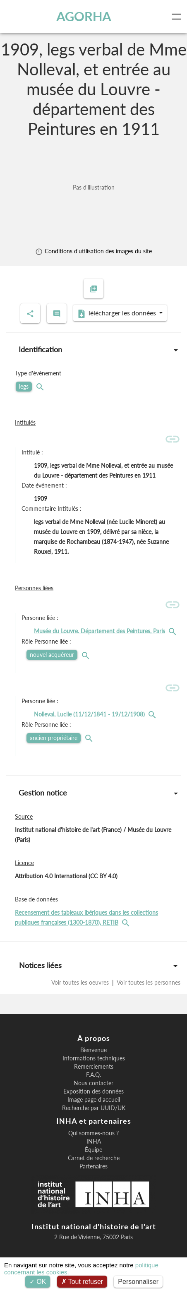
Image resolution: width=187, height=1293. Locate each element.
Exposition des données (93, 1091)
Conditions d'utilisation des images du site (93, 251)
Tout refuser (82, 1281)
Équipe (93, 1150)
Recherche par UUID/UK (93, 1108)
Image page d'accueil (93, 1100)
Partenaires (93, 1166)
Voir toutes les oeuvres (80, 982)
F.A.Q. (93, 1075)
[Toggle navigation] (178, 16)
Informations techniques (93, 1058)
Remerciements (93, 1067)
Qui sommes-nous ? (93, 1133)
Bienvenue (93, 1050)
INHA (93, 1141)
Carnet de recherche (94, 1158)
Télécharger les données (117, 313)
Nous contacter (93, 1083)
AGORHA (83, 16)
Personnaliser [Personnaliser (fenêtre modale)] (138, 1281)
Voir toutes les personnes (147, 982)
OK (37, 1281)
